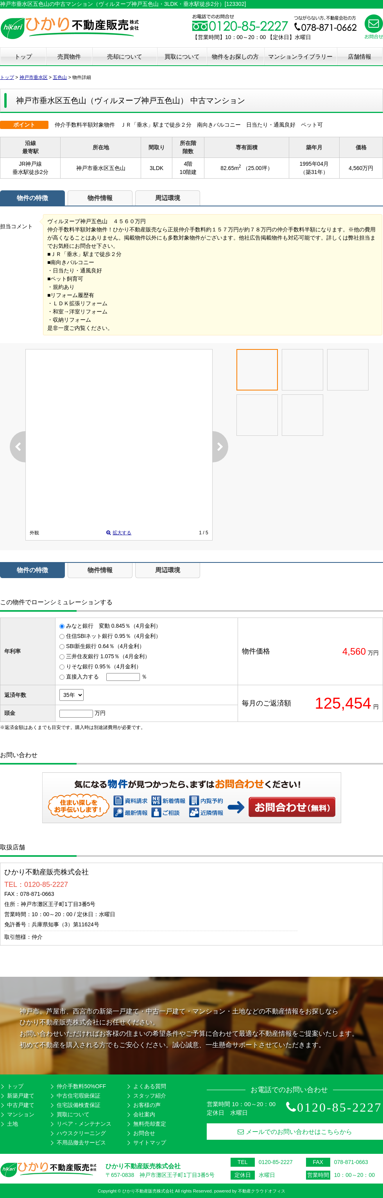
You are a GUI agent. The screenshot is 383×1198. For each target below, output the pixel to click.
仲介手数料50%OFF (81, 1086)
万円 (100, 713)
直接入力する (82, 676)
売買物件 (69, 56)
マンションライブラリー (300, 56)
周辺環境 (167, 198)
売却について (124, 56)
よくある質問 (149, 1086)
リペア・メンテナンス (84, 1124)
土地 (12, 1124)
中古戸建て (20, 1105)
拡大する (118, 532)
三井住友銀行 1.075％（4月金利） (108, 656)
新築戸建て (20, 1095)
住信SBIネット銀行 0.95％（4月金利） (113, 636)
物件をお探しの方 (235, 56)
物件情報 (100, 198)
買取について (182, 56)
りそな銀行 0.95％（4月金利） (103, 666)
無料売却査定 (149, 1124)
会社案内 (144, 1114)
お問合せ (144, 1133)
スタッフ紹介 (149, 1095)
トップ (23, 56)
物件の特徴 (32, 198)
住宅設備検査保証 (78, 1105)
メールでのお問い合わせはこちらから (295, 1131)
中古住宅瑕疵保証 (78, 1095)
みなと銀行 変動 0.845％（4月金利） (113, 626)
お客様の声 (147, 1105)
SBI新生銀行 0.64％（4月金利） (105, 646)
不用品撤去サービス (81, 1142)
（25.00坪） (258, 168)
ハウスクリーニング (81, 1133)
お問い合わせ (292, 807)
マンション (20, 1114)
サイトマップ (149, 1142)
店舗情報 (359, 56)
